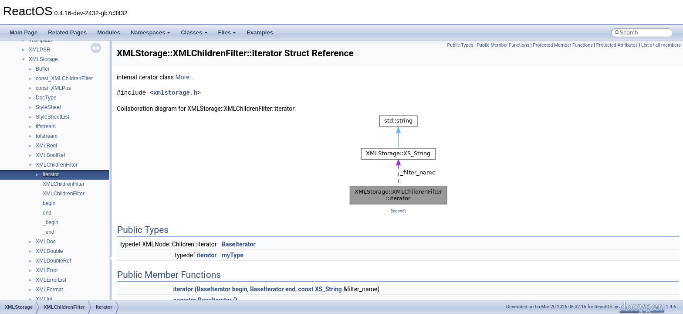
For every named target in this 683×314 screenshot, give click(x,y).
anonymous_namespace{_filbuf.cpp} (71, 268)
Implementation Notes (40, 163)
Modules (108, 32)
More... (185, 77)
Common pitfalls (33, 95)
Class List (33, 220)
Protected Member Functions (563, 45)
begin (239, 289)
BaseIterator (239, 244)
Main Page (23, 32)
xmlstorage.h (175, 93)
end (290, 289)
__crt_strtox (42, 249)
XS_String (328, 289)
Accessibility (43, 259)
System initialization (38, 134)
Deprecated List (33, 182)
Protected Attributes (617, 45)
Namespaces (151, 32)
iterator (207, 255)
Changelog (27, 67)
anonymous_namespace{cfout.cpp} (69, 287)
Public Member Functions (503, 45)
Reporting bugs (32, 115)
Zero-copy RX (31, 124)
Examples (260, 32)
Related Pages (67, 32)
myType (232, 255)
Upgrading (27, 57)
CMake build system (38, 86)
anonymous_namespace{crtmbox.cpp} (73, 297)
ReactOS (18, 47)
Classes (194, 32)
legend (398, 210)
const (305, 289)
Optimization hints (35, 153)
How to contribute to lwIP (44, 76)
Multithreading (31, 143)
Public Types (460, 45)
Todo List (25, 172)
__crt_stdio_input (48, 230)
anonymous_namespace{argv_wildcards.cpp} (81, 278)
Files (227, 32)
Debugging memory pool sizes (50, 105)
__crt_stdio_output (50, 239)
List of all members (661, 45)
